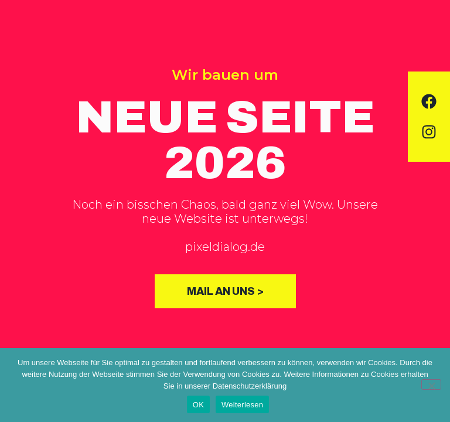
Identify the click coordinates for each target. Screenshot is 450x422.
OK (198, 404)
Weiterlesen (242, 404)
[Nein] (431, 384)
